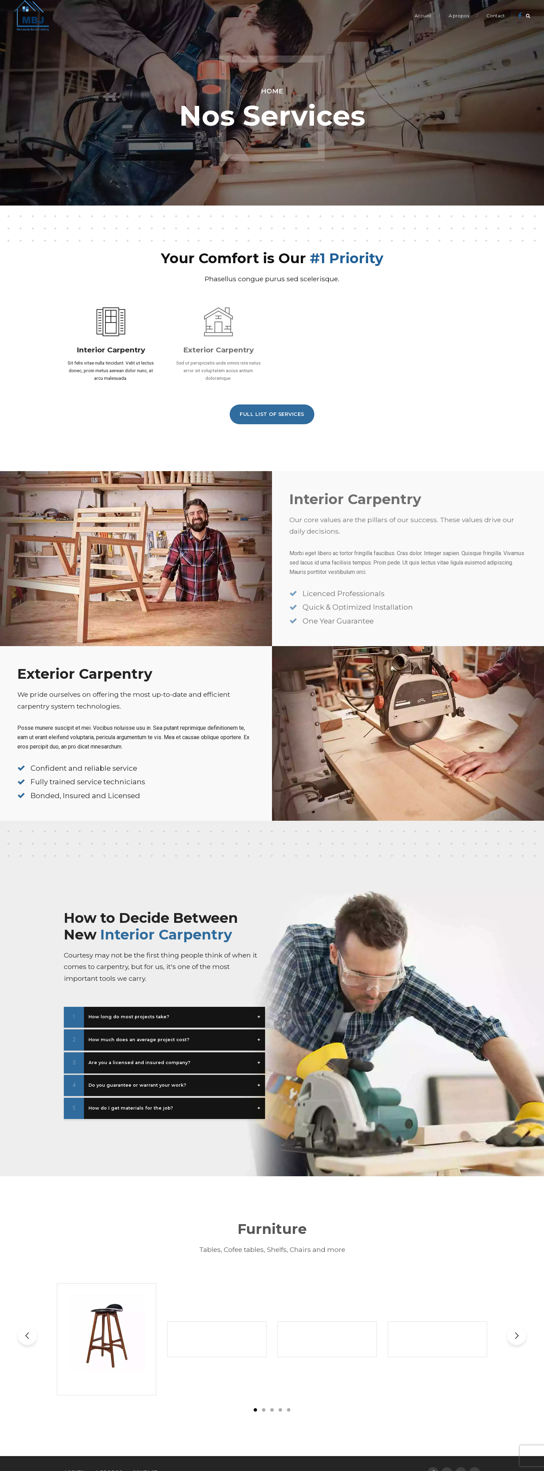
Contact (495, 15)
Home (272, 91)
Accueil (423, 15)
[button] (27, 1335)
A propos (459, 15)
